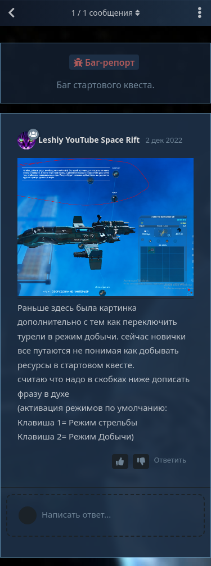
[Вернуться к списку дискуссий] (11, 13)
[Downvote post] (141, 461)
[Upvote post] (120, 461)
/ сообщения (105, 12)
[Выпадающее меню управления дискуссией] (199, 13)
